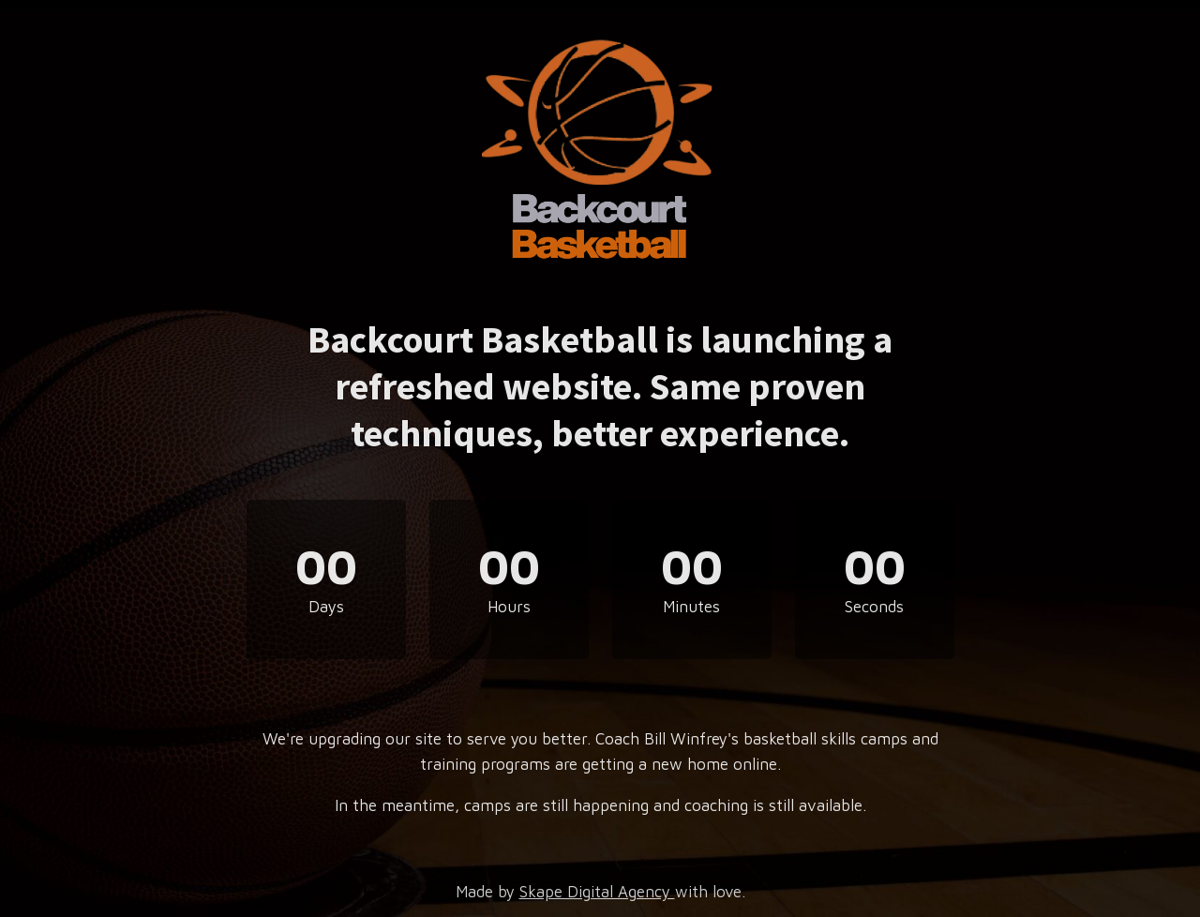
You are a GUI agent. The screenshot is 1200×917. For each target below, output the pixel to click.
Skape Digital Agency (597, 891)
